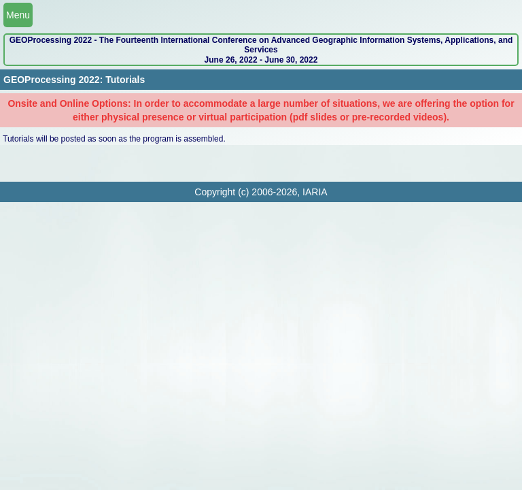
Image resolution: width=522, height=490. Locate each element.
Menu (18, 15)
